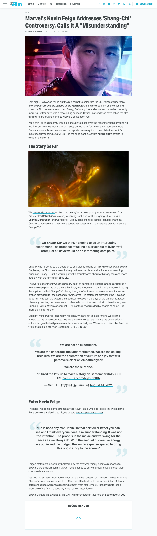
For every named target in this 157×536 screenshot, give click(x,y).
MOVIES (41, 4)
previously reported (44, 212)
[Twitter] (104, 4)
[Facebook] (99, 4)
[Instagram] (113, 4)
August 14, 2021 (101, 385)
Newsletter (144, 4)
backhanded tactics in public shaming (100, 219)
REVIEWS (75, 4)
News (27, 12)
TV (51, 4)
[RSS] (123, 4)
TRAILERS (61, 4)
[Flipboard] (118, 4)
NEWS (30, 4)
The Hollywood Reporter (89, 412)
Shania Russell (35, 32)
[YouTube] (109, 4)
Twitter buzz (45, 113)
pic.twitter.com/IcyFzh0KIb (81, 378)
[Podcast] (130, 4)
